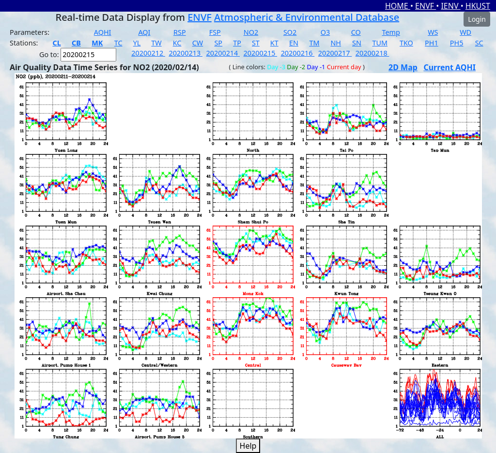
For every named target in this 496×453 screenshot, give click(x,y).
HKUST (477, 5)
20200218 (372, 53)
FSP (215, 32)
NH (335, 42)
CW (197, 42)
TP (237, 42)
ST (256, 42)
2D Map (403, 67)
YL (137, 42)
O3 (325, 32)
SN (356, 42)
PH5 (457, 42)
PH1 (431, 42)
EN (293, 42)
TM (314, 42)
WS (433, 32)
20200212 (148, 53)
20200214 (223, 53)
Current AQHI (449, 67)
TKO (406, 42)
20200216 (298, 53)
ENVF (425, 5)
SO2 (289, 32)
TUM (380, 42)
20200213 (185, 53)
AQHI (102, 32)
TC (118, 42)
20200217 (335, 53)
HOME (397, 5)
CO (356, 32)
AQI (144, 32)
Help (248, 445)
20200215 (261, 53)
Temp (391, 32)
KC (177, 42)
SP (218, 42)
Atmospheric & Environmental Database (306, 17)
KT (274, 42)
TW (156, 42)
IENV (450, 5)
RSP (179, 32)
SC (479, 42)
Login (477, 19)
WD (465, 32)
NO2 (251, 32)
